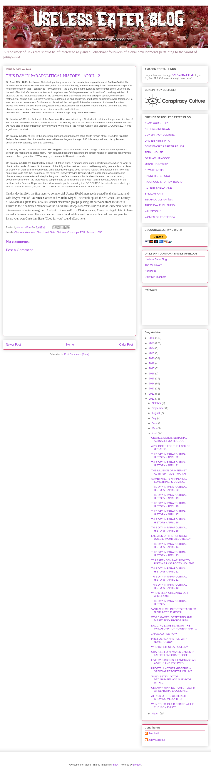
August (156, 413)
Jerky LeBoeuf (156, 739)
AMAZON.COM (182, 75)
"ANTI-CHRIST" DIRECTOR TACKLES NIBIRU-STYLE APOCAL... (173, 611)
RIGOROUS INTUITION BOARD (163, 181)
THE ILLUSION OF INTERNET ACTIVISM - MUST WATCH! (169, 472)
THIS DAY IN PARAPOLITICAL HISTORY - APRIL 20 (169, 488)
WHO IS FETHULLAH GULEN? (169, 646)
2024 (152, 348)
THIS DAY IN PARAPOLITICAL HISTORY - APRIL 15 (169, 529)
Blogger (137, 764)
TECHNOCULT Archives (159, 199)
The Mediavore (153, 265)
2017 (152, 368)
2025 (152, 343)
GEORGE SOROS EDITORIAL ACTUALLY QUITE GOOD (169, 439)
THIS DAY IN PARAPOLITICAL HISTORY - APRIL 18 (169, 505)
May (154, 428)
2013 (152, 388)
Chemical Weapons (24, 232)
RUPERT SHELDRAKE (158, 187)
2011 (152, 398)
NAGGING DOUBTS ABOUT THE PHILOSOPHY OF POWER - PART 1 (174, 627)
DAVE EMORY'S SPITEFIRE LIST (164, 146)
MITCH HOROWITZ (156, 164)
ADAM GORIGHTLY (156, 122)
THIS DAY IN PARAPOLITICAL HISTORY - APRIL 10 (169, 586)
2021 (152, 353)
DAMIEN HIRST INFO (157, 140)
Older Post (126, 344)
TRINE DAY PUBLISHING (160, 205)
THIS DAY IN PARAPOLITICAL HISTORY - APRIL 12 (169, 570)
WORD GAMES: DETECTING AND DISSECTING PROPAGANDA (171, 619)
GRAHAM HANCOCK (157, 158)
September (158, 408)
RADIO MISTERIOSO (157, 175)
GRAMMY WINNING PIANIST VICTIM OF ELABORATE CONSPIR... (173, 689)
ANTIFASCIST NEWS (157, 128)
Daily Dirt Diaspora (155, 276)
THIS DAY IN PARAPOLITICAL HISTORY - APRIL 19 (169, 496)
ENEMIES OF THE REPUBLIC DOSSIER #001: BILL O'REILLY (171, 537)
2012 (152, 393)
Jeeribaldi (154, 733)
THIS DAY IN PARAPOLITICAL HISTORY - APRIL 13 (169, 554)
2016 (152, 373)
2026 (152, 337)
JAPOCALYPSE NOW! (164, 633)
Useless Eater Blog (156, 259)
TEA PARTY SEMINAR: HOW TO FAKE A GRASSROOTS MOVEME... (173, 562)
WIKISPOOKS (153, 211)
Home (70, 344)
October (157, 403)
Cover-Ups (73, 232)
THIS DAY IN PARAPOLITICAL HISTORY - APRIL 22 (169, 456)
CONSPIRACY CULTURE (160, 134)
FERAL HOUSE (154, 152)
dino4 (115, 764)
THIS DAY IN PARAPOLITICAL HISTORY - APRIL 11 (169, 578)
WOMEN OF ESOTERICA (160, 217)
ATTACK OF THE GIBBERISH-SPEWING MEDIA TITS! (169, 697)
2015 (152, 378)
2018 (152, 363)
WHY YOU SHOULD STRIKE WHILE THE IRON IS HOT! (172, 706)
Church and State (45, 232)
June (155, 423)
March (156, 713)
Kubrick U (150, 270)
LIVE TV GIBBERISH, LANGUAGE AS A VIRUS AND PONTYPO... (173, 662)
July (154, 418)
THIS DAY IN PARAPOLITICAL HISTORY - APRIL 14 (169, 545)
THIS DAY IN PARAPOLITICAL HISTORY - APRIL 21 (169, 464)
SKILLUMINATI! (154, 193)
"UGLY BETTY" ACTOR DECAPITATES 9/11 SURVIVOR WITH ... (171, 679)
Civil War (61, 232)
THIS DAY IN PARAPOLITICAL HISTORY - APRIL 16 (169, 521)
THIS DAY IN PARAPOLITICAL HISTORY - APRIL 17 (169, 513)
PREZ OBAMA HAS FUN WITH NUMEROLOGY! (169, 640)
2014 (152, 383)
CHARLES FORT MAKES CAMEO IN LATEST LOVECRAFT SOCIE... (173, 653)
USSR (99, 232)
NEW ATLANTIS (154, 170)
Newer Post (13, 344)
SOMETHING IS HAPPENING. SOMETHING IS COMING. (169, 480)
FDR (82, 232)
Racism (90, 232)
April (155, 433)
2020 (152, 358)
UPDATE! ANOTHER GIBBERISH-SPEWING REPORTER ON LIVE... (172, 670)
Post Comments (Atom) (76, 354)
